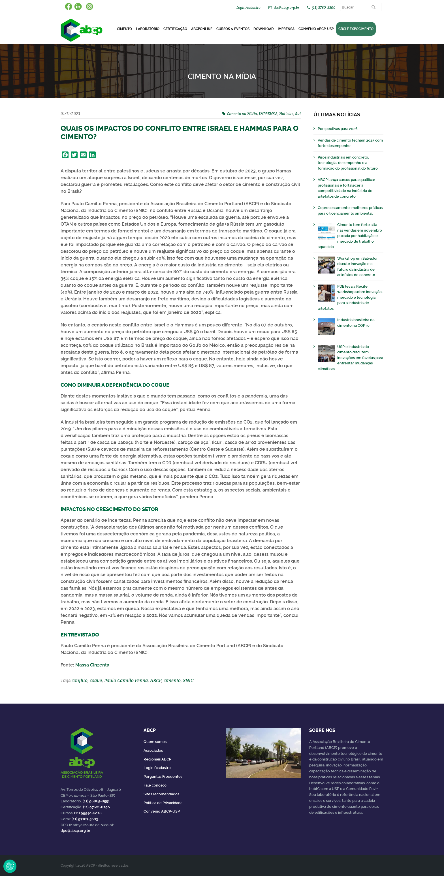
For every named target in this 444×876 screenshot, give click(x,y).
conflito (79, 680)
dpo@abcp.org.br (75, 830)
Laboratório (147, 29)
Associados (153, 750)
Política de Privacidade (163, 803)
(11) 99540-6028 (88, 813)
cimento (172, 680)
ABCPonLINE (201, 29)
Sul (298, 113)
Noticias (286, 113)
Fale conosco (155, 785)
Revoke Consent (10, 866)
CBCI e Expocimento (355, 29)
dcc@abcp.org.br (286, 7)
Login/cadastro (248, 7)
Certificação (175, 29)
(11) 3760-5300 (324, 7)
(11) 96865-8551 (96, 801)
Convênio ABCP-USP (316, 29)
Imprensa (286, 29)
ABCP (155, 680)
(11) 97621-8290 (96, 807)
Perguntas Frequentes (163, 776)
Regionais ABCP (157, 759)
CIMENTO (124, 29)
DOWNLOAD (263, 29)
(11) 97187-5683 (85, 819)
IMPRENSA (268, 113)
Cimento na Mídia (242, 113)
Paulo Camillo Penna (126, 680)
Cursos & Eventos (232, 29)
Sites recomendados (161, 794)
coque (96, 680)
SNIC (188, 680)
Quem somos (155, 742)
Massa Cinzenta (92, 665)
